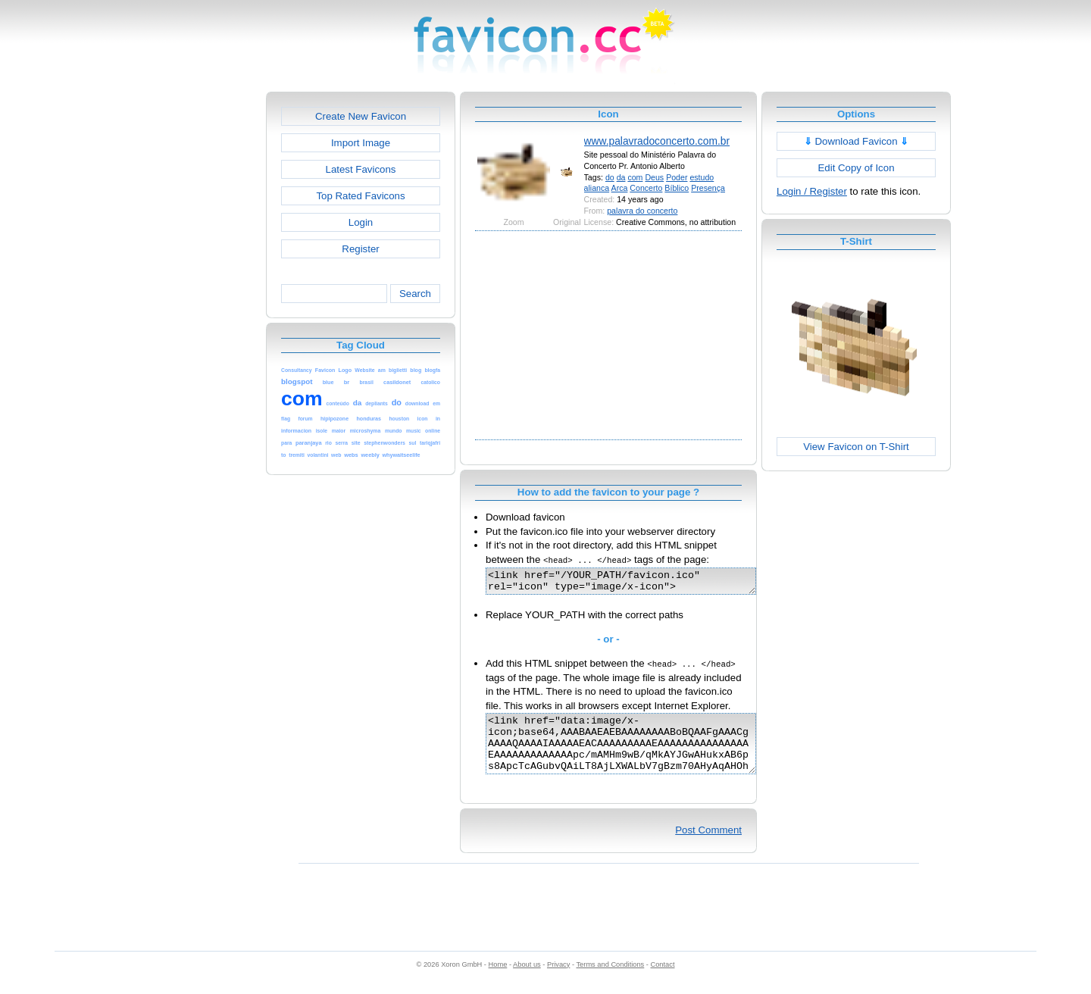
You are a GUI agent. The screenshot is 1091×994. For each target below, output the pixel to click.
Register (360, 249)
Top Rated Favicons (360, 196)
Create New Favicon (360, 116)
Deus (654, 177)
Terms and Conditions (610, 980)
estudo (701, 177)
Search (415, 293)
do (609, 177)
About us (527, 980)
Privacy (558, 980)
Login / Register (812, 191)
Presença (708, 187)
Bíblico (676, 187)
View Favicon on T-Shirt (856, 446)
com (634, 177)
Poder (676, 177)
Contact (663, 980)
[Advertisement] (200, 319)
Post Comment (708, 846)
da (621, 177)
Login (361, 222)
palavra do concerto (642, 210)
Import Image (360, 142)
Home (498, 980)
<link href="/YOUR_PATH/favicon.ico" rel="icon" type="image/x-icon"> (637, 583)
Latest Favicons (361, 169)
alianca (597, 187)
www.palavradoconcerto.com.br (657, 141)
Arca (619, 187)
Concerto (646, 187)
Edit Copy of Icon (855, 167)
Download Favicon (856, 141)
